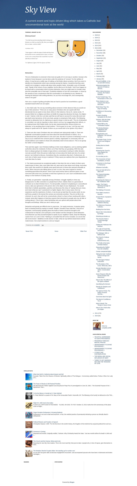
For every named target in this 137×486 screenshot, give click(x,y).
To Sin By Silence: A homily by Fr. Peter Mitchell (47, 393)
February (99, 76)
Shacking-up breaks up (103, 216)
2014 (96, 43)
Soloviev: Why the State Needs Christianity (103, 120)
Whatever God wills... (102, 167)
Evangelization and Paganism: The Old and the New (104, 135)
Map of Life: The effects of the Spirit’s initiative (103, 280)
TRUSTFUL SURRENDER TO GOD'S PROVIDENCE (102, 337)
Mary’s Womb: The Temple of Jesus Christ (103, 304)
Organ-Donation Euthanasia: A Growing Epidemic (48, 412)
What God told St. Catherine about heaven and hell (48, 374)
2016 (96, 37)
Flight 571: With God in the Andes (43, 403)
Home (56, 231)
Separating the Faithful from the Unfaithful (103, 248)
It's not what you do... (102, 156)
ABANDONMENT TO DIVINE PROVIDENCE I (103, 345)
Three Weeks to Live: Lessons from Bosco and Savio (103, 102)
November (99, 53)
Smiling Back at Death (102, 145)
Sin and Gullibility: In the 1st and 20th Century (103, 82)
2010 (96, 316)
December (99, 50)
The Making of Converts (103, 190)
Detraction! (99, 148)
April (97, 71)
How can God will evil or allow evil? (103, 170)
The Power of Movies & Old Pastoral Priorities (46, 384)
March (98, 74)
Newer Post (29, 231)
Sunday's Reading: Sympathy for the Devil (103, 116)
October (99, 55)
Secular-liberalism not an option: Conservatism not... (103, 269)
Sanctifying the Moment (103, 284)
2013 (96, 45)
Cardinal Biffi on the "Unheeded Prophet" (103, 124)
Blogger (72, 482)
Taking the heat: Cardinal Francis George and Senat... (103, 255)
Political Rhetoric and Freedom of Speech (45, 422)
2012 (96, 48)
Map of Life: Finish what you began (103, 308)
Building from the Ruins (103, 209)
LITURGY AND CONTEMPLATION (100, 353)
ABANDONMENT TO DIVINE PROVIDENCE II (103, 349)
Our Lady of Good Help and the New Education (103, 229)
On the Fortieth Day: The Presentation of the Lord (104, 97)
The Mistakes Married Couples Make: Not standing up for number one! (54, 451)
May (97, 68)
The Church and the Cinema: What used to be (47, 441)
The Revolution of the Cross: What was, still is (104, 264)
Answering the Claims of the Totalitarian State (103, 180)
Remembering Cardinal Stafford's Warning (103, 201)
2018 (96, 35)
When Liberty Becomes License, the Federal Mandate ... (103, 92)
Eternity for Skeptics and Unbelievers (103, 287)
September (99, 58)
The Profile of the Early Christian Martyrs (103, 243)
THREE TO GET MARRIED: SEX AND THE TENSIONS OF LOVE (102, 361)
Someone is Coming (39, 431)
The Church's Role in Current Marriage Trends (102, 220)
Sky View (40, 10)
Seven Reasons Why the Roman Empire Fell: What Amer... (103, 275)
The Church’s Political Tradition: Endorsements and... (103, 238)
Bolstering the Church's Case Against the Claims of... (103, 152)
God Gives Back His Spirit (103, 296)
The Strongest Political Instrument (102, 260)
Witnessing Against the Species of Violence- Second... (103, 87)
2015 (96, 40)
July (97, 63)
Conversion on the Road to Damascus (103, 164)
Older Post (83, 231)
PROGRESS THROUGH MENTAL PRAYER (101, 341)
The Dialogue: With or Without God (102, 233)
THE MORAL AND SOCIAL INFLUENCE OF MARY (102, 357)
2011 (96, 313)
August (98, 60)
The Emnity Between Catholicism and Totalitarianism (102, 129)
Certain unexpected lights (103, 251)
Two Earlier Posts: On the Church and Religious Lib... (103, 141)
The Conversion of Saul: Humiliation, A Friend (103, 159)
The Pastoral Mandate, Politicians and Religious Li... (103, 175)
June (98, 66)
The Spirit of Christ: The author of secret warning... (103, 292)
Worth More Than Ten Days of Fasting (102, 107)
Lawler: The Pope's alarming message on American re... (103, 186)
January (99, 79)
